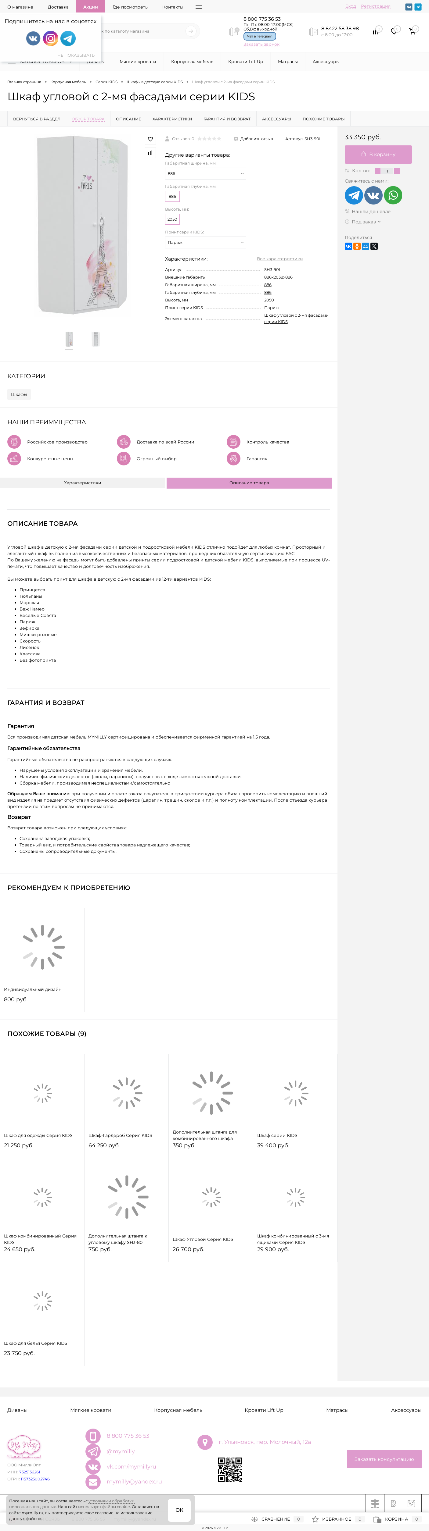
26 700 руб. (211, 1252)
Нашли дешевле (368, 211)
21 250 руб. (42, 1148)
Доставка (58, 7)
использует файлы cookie (104, 1506)
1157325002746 (35, 1478)
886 (172, 196)
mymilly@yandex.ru (134, 1481)
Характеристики (82, 483)
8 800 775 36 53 (262, 19)
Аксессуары (326, 61)
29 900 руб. (295, 1252)
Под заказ (360, 222)
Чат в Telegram (259, 36)
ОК (179, 1510)
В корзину (378, 154)
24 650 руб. (42, 1252)
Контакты (172, 7)
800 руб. (42, 1002)
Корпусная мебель (192, 61)
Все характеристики (280, 259)
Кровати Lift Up (245, 61)
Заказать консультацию (384, 1459)
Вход (350, 6)
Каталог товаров (41, 61)
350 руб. (211, 1148)
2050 (172, 219)
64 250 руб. (126, 1148)
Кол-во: (361, 170)
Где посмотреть (130, 7)
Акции (90, 7)
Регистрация (376, 6)
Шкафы (19, 394)
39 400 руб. (295, 1148)
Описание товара (249, 483)
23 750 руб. (42, 1356)
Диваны (96, 61)
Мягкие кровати (138, 61)
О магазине (20, 7)
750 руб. (126, 1252)
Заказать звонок (261, 44)
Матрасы (288, 61)
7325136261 (29, 1471)
